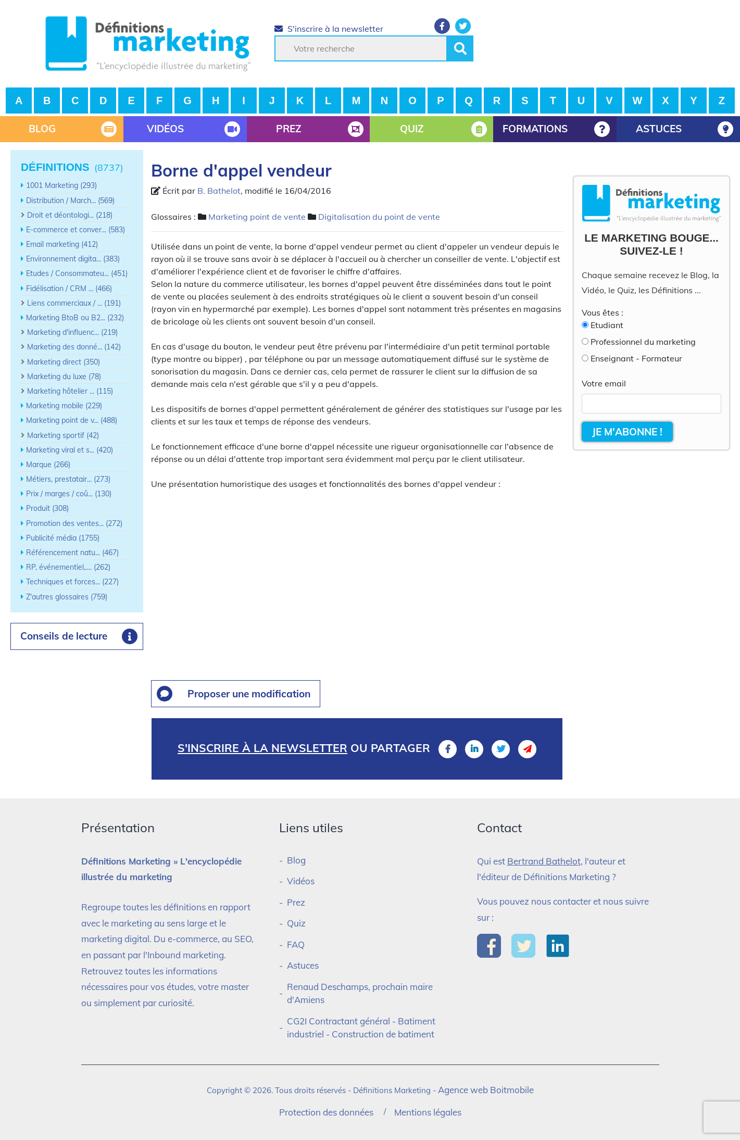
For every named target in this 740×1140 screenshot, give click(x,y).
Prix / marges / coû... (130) (68, 493)
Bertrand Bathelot (544, 861)
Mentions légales (427, 1112)
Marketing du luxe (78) (64, 376)
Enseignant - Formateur (636, 358)
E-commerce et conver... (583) (75, 229)
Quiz (296, 923)
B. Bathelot (219, 190)
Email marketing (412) (62, 244)
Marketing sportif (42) (63, 435)
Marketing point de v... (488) (71, 420)
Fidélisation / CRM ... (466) (69, 288)
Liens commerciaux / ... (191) (74, 303)
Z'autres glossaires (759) (66, 597)
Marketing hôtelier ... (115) (70, 391)
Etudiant (607, 325)
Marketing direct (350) (63, 362)
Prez (296, 902)
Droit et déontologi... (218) (69, 215)
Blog (296, 860)
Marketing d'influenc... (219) (72, 332)
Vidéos (301, 880)
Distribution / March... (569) (70, 200)
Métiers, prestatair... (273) (68, 479)
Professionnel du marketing (643, 341)
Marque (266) (48, 464)
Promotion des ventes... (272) (74, 523)
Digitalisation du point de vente (379, 216)
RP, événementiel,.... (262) (68, 567)
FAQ (296, 944)
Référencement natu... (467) (72, 552)
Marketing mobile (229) (64, 405)
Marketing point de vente (257, 216)
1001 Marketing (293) (61, 185)
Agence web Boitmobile (486, 1089)
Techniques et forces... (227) (72, 581)
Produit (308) (47, 508)
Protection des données (326, 1112)
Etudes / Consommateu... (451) (77, 273)
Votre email (604, 383)
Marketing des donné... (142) (74, 347)
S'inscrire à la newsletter (328, 28)
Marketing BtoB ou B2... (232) (75, 317)
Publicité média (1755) (62, 538)
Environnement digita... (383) (73, 259)
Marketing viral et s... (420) (69, 450)
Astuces (303, 965)
